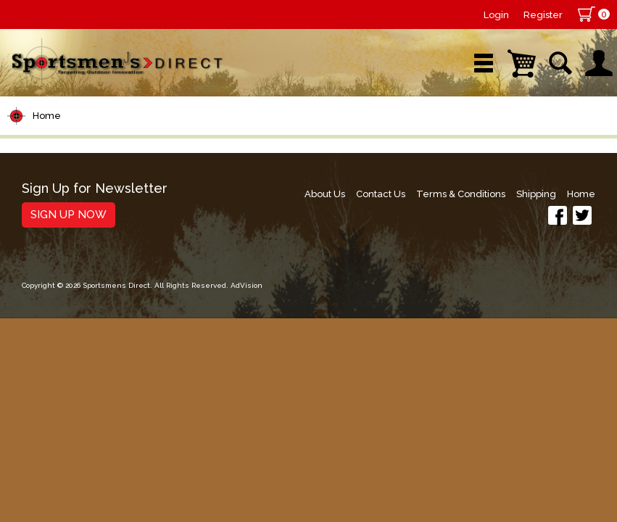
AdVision (246, 285)
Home (47, 115)
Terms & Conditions (460, 193)
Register (543, 15)
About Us (325, 193)
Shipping (536, 193)
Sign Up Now (68, 214)
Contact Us (380, 193)
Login (496, 15)
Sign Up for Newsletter (94, 189)
